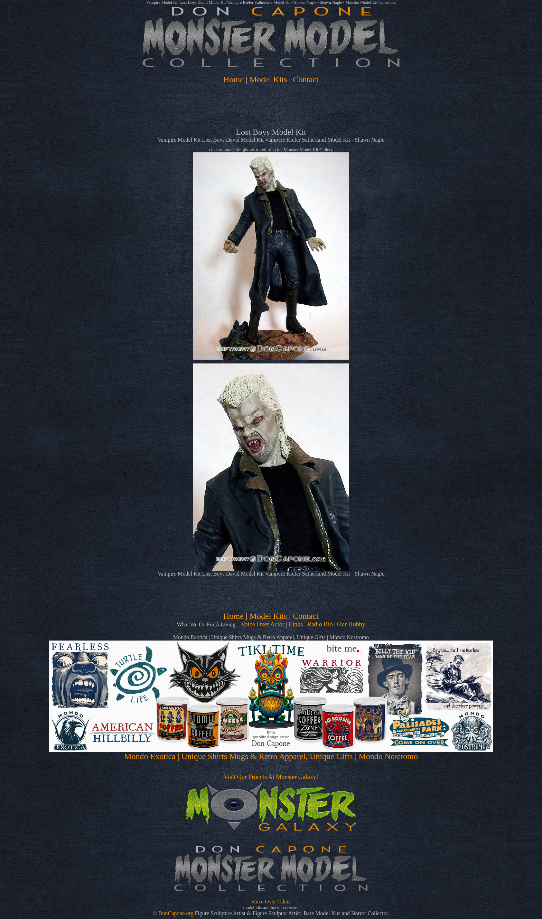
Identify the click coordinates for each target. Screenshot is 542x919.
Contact (306, 79)
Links (296, 624)
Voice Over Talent (271, 901)
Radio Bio (320, 624)
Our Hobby (351, 624)
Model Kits (268, 79)
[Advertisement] (271, 108)
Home (233, 79)
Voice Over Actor (262, 624)
